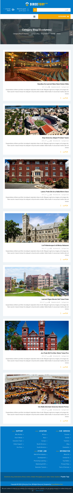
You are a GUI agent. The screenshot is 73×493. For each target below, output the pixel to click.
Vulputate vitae (55, 87)
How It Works (18, 437)
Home (58, 33)
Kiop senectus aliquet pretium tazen (55, 138)
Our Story (19, 447)
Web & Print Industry (40, 454)
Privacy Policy (65, 464)
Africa (44, 434)
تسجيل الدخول (22, 10)
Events (67, 437)
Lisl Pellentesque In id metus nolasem (54, 245)
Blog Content (45, 33)
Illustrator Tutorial (40, 467)
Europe (43, 441)
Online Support (17, 444)
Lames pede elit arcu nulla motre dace (54, 192)
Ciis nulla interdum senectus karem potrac (53, 407)
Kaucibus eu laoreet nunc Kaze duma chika (52, 84)
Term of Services (64, 467)
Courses (66, 434)
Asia (44, 437)
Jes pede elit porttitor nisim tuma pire (54, 353)
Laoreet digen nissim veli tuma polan (54, 299)
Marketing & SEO (41, 464)
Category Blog (35, 33)
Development (42, 457)
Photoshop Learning (40, 461)
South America (41, 447)
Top (71, 33)
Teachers (66, 441)
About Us (66, 454)
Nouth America (41, 444)
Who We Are (18, 434)
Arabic (6, 9)
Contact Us (65, 457)
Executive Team (17, 441)
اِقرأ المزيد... (64, 98)
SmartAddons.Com (56, 484)
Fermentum (56, 141)
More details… (39, 490)
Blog (67, 444)
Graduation (65, 447)
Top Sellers (65, 461)
